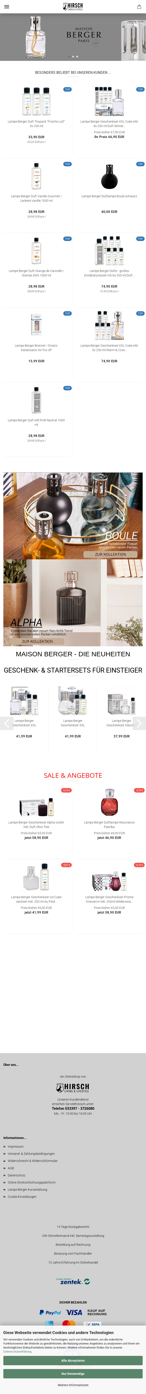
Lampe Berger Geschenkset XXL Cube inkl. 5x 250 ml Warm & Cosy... (109, 347)
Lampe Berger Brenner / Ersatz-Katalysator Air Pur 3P (36, 347)
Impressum (15, 1146)
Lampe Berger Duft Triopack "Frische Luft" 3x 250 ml (36, 123)
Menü (6, 6)
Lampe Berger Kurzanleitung (27, 1189)
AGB (11, 1168)
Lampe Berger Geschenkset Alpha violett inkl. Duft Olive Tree (36, 824)
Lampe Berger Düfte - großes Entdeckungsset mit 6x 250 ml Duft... (109, 272)
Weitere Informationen (73, 1385)
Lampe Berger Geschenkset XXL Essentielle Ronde (73, 722)
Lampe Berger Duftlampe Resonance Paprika (109, 824)
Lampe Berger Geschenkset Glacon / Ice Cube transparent (121, 722)
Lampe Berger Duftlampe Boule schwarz (109, 196)
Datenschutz (16, 1175)
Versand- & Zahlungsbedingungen (31, 1153)
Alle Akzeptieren (73, 1360)
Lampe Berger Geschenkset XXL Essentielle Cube (24, 722)
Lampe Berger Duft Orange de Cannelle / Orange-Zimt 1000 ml (36, 272)
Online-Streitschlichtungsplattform (31, 1182)
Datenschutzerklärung (17, 1351)
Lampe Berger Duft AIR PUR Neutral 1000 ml (36, 422)
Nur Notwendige (73, 1373)
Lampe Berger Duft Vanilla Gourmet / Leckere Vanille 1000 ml (36, 198)
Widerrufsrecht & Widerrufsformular (33, 1161)
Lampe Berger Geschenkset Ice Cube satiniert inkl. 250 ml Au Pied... (36, 899)
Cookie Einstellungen (22, 1196)
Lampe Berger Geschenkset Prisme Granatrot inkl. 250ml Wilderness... (109, 899)
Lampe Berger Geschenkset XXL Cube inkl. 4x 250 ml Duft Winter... (109, 123)
